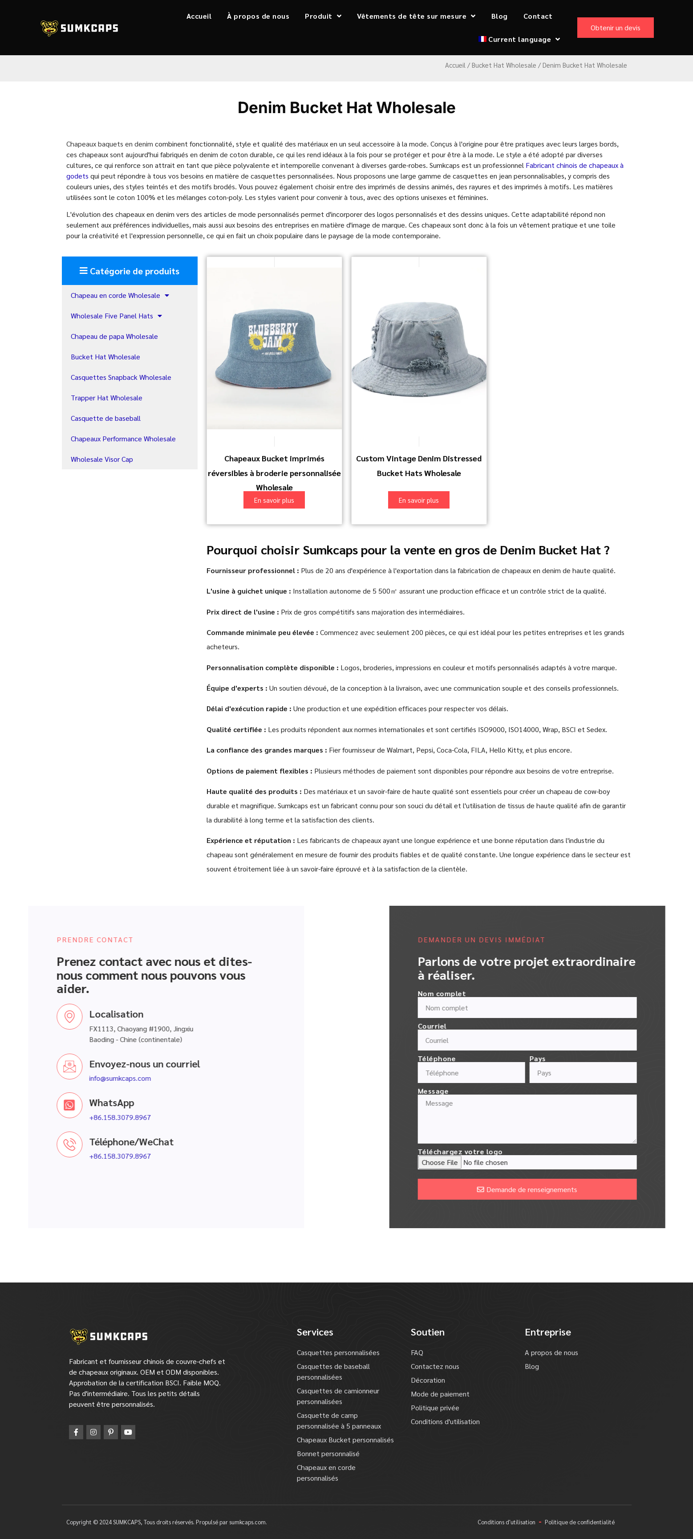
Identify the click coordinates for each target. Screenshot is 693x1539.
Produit (323, 16)
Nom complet (570, 993)
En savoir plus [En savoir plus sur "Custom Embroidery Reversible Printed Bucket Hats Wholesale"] (274, 500)
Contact (538, 15)
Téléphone (565, 1058)
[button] (130, 270)
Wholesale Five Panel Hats (116, 316)
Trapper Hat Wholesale (106, 397)
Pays (665, 1058)
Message (561, 1091)
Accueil (199, 15)
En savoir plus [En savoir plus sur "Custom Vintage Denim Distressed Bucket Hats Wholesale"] (419, 500)
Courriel (560, 1026)
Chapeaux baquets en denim (109, 143)
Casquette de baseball (106, 418)
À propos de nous (258, 15)
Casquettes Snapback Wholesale (121, 377)
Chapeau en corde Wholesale (120, 295)
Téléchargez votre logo (588, 1151)
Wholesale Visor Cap (102, 459)
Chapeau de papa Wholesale (114, 336)
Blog (499, 15)
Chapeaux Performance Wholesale (123, 438)
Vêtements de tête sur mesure (416, 16)
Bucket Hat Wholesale (504, 65)
